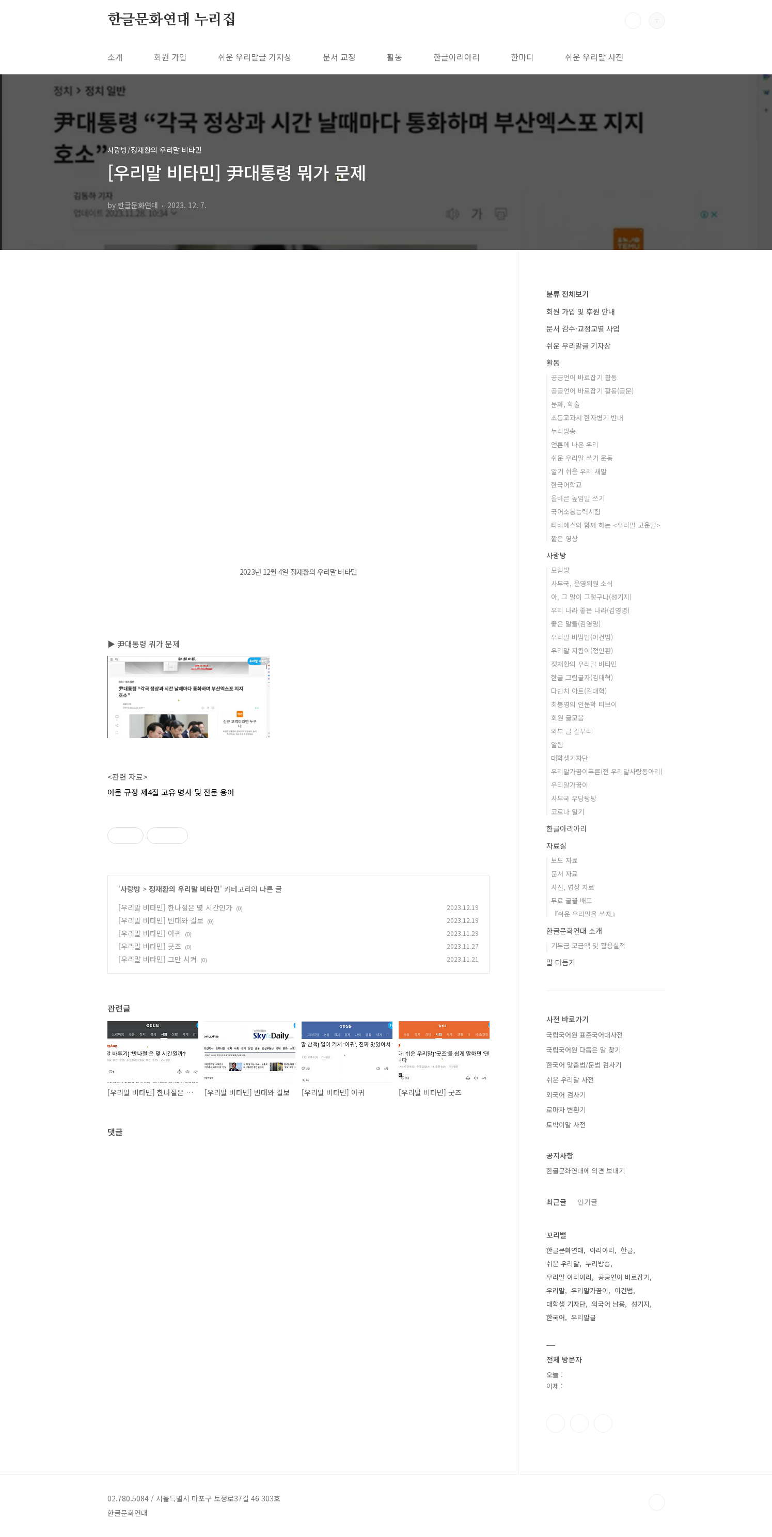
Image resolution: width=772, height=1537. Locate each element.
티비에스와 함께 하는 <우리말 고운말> (605, 525)
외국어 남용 (608, 1304)
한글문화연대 (565, 1250)
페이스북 (555, 1423)
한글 (627, 1250)
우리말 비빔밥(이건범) (582, 637)
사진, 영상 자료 (572, 887)
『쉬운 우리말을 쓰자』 (584, 914)
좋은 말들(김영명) (576, 624)
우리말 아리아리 (569, 1277)
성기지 (640, 1304)
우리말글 (583, 1317)
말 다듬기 (560, 962)
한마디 (522, 57)
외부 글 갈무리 (571, 731)
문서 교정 (339, 57)
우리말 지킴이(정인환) (582, 650)
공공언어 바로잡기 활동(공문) (592, 391)
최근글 (556, 1202)
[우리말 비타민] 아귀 (149, 933)
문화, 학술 (565, 404)
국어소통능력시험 (576, 511)
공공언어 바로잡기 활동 (584, 377)
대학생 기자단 (566, 1304)
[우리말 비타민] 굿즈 (149, 946)
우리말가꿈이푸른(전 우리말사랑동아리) (607, 771)
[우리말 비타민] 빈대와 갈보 (160, 920)
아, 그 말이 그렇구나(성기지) (591, 597)
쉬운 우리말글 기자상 (255, 57)
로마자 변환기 (566, 1110)
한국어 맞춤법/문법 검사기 (583, 1065)
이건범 (624, 1290)
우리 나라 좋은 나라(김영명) (590, 610)
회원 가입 (170, 57)
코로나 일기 (567, 812)
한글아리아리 (456, 57)
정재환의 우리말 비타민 (184, 889)
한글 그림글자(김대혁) (582, 677)
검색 (633, 20)
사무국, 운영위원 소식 (582, 583)
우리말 (555, 1290)
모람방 (560, 570)
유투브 (603, 1423)
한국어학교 (566, 485)
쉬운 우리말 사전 (594, 57)
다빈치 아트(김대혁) (579, 691)
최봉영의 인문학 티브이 (584, 704)
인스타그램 (579, 1423)
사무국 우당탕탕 (573, 798)
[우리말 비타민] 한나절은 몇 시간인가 (175, 907)
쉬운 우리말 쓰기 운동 (582, 458)
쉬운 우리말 (562, 1263)
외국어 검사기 (566, 1095)
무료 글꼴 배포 (571, 900)
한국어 (555, 1317)
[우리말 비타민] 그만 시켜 (157, 959)
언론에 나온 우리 (574, 444)
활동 (394, 57)
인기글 (587, 1202)
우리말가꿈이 (569, 785)
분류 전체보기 (567, 294)
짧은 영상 (564, 538)
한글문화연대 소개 (574, 931)
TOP (657, 1502)
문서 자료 (564, 874)
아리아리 (602, 1250)
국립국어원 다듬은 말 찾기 (583, 1050)
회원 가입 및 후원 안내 (580, 311)
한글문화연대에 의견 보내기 (585, 1170)
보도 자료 (564, 860)
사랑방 (130, 889)
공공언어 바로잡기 (624, 1277)
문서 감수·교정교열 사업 (583, 328)
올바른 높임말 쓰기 (578, 498)
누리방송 (563, 431)
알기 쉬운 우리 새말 (579, 471)
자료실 (556, 845)
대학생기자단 (569, 758)
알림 (557, 744)
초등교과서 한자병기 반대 (587, 417)
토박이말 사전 (566, 1125)
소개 (115, 57)
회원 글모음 (567, 718)
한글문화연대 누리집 (171, 20)
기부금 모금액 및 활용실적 (588, 945)
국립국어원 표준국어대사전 (584, 1035)
